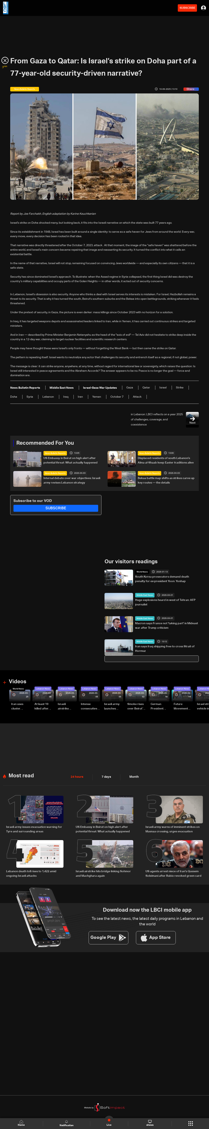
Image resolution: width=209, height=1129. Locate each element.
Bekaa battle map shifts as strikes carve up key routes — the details (166, 480)
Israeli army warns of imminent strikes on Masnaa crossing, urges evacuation (173, 829)
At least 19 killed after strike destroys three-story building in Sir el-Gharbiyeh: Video (43, 707)
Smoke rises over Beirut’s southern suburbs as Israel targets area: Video (136, 707)
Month (132, 776)
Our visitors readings (131, 561)
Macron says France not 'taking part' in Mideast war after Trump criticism (166, 625)
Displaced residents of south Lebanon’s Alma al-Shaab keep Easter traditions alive (166, 460)
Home (21, 1123)
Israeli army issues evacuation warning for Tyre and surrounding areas (34, 829)
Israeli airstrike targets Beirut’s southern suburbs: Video (64, 707)
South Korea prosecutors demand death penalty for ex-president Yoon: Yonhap (162, 579)
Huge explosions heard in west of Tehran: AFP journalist (165, 602)
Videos (17, 682)
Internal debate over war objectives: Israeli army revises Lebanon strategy (71, 480)
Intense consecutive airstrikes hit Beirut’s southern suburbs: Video (89, 707)
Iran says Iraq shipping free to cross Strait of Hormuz (165, 648)
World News (142, 572)
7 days (105, 776)
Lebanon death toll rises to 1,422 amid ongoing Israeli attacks (31, 873)
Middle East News (145, 595)
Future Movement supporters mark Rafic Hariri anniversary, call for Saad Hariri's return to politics (183, 707)
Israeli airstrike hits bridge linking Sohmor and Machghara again (103, 873)
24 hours (76, 776)
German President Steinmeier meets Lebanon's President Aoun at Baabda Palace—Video (158, 707)
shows (149, 1123)
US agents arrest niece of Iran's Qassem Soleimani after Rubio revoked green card (173, 873)
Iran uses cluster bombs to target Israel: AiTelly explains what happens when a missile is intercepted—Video (20, 707)
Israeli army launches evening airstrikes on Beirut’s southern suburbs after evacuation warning (113, 707)
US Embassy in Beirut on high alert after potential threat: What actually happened (70, 460)
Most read (21, 775)
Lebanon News (43, 689)
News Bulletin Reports (55, 453)
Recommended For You (45, 443)
